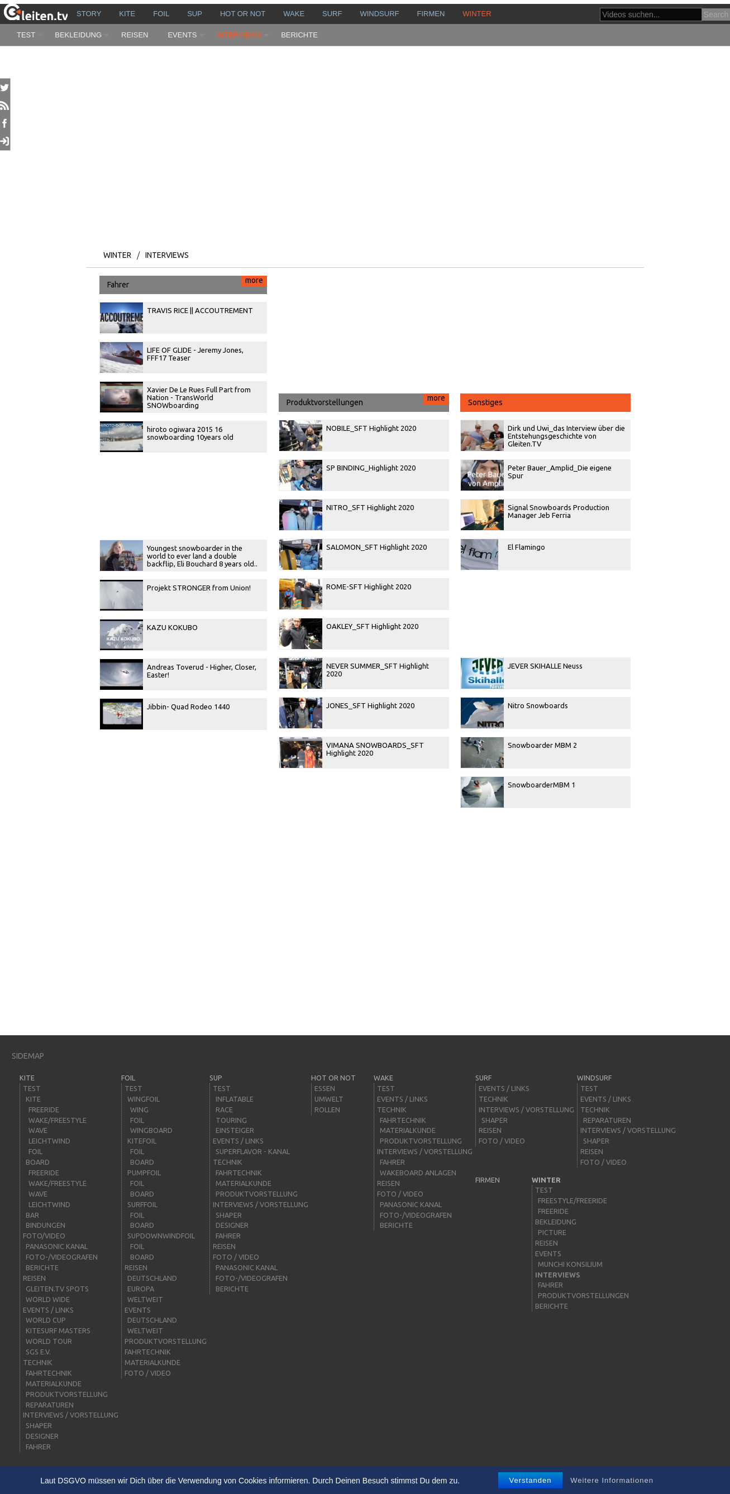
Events (182, 35)
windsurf (379, 13)
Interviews (238, 35)
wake (293, 13)
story (89, 13)
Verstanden (530, 1480)
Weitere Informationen (611, 1480)
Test (26, 35)
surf (332, 13)
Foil (161, 13)
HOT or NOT (242, 13)
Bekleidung (78, 35)
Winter (476, 13)
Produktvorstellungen (368, 400)
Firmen (431, 13)
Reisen (134, 35)
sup (194, 13)
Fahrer (187, 282)
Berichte (299, 35)
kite (127, 13)
